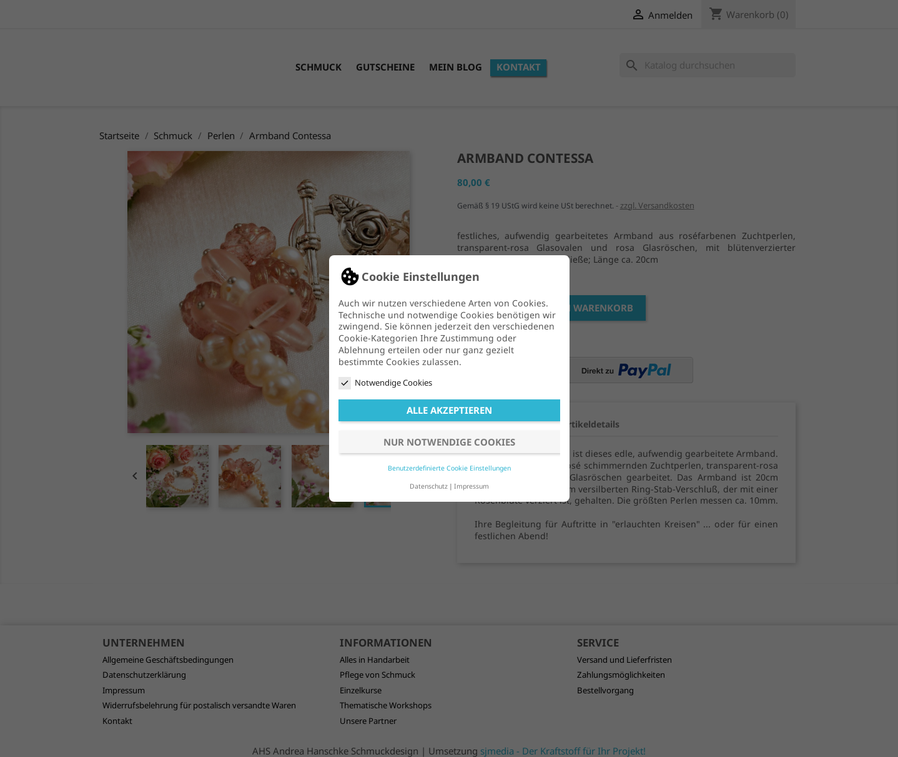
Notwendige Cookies (385, 383)
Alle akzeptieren (449, 410)
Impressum (471, 486)
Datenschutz (429, 486)
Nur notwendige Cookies (449, 442)
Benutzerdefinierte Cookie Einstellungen (449, 468)
